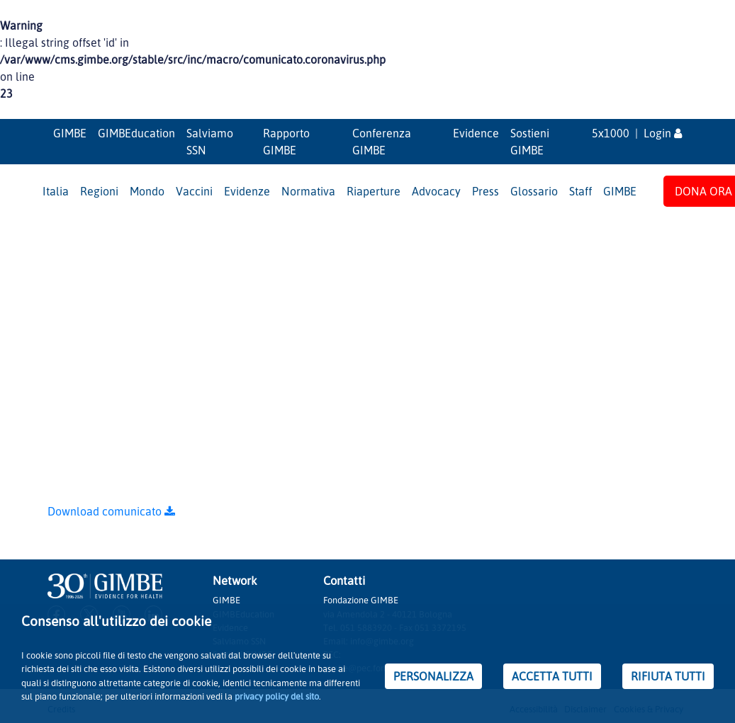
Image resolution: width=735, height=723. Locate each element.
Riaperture (373, 191)
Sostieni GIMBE (529, 141)
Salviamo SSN (209, 141)
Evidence (476, 133)
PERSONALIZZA (433, 676)
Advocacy (436, 191)
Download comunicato (111, 511)
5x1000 (610, 133)
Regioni (99, 191)
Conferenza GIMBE (381, 141)
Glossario (534, 191)
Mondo (147, 191)
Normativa (308, 191)
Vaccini (194, 191)
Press (485, 191)
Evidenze (247, 191)
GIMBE (69, 133)
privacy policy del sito (277, 696)
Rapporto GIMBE (286, 141)
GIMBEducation (136, 133)
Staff (580, 191)
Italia (56, 191)
